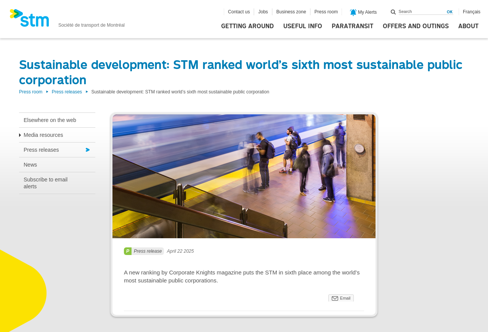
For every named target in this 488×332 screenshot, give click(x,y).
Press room (326, 11)
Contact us (239, 11)
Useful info (302, 26)
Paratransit (352, 26)
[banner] (67, 20)
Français (471, 11)
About (468, 26)
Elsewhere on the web (50, 120)
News (30, 165)
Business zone (291, 11)
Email (345, 298)
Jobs (263, 11)
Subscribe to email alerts (45, 182)
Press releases (67, 92)
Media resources (43, 135)
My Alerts (363, 12)
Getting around (247, 26)
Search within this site (393, 12)
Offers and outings (416, 26)
